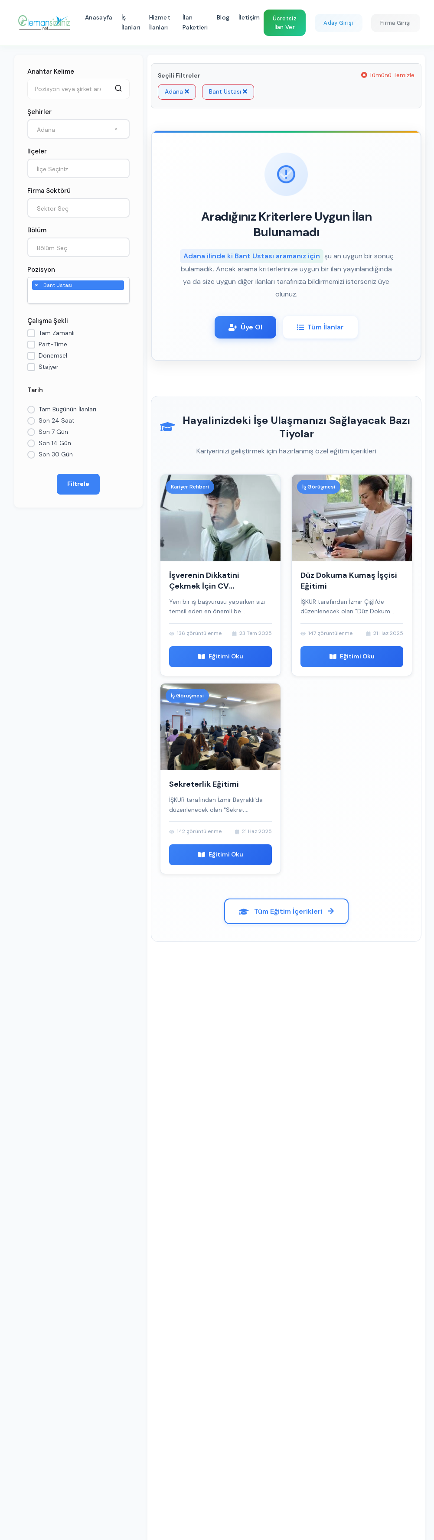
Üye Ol (245, 327)
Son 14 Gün (55, 443)
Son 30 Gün (56, 454)
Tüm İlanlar (320, 327)
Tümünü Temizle (387, 75)
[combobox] (78, 129)
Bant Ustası (228, 91)
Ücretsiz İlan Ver (285, 23)
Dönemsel (53, 355)
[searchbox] (36, 297)
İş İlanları (130, 22)
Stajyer (49, 367)
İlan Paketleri (195, 22)
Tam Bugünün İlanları (67, 409)
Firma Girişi (395, 22)
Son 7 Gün (53, 432)
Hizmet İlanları (159, 22)
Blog (223, 17)
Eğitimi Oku (220, 656)
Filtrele (78, 484)
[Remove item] (36, 284)
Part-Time (53, 344)
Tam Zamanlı (57, 333)
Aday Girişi (338, 22)
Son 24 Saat (57, 420)
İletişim (249, 17)
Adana (177, 91)
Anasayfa (98, 17)
